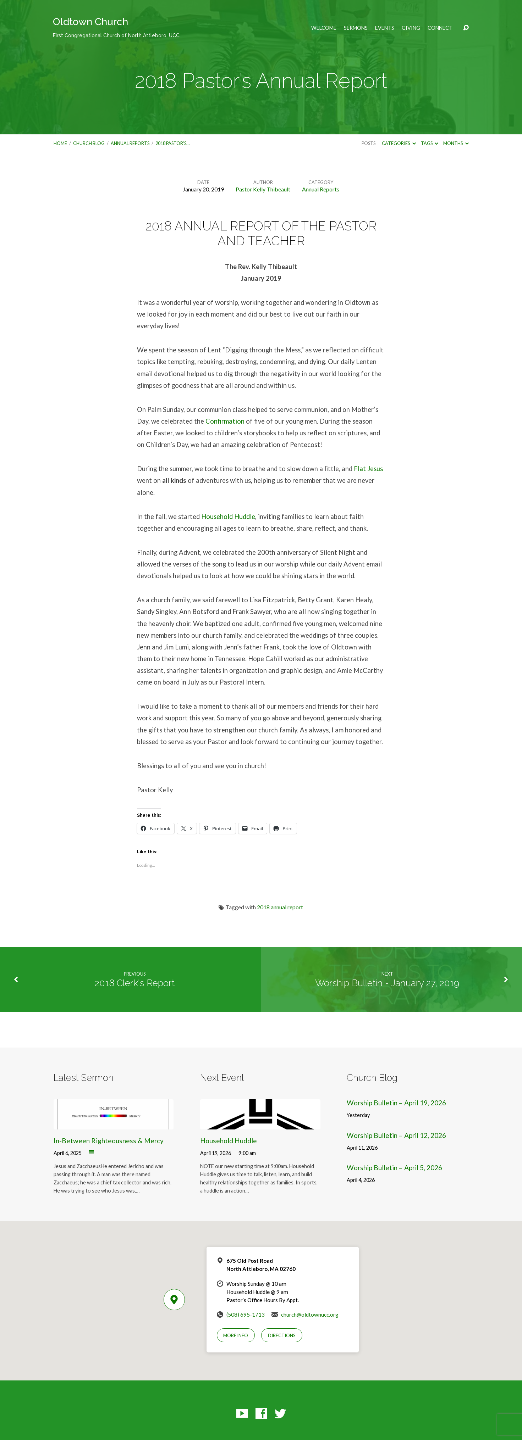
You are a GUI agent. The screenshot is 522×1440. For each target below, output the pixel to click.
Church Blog (89, 143)
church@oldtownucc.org (310, 1314)
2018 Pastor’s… (172, 143)
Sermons (356, 28)
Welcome (323, 28)
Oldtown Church (116, 27)
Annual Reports (130, 143)
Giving (411, 28)
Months (455, 143)
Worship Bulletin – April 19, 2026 (396, 1103)
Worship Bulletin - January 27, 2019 (387, 983)
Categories (399, 143)
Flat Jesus (368, 469)
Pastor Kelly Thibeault (263, 189)
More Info (235, 1335)
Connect (440, 28)
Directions (282, 1335)
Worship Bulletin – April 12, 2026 (396, 1135)
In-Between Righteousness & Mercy (109, 1141)
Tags (429, 143)
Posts (368, 143)
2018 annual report (280, 907)
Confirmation (224, 421)
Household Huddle (228, 516)
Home (60, 143)
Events (384, 28)
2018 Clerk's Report (135, 983)
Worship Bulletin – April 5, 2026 (394, 1167)
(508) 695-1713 (245, 1314)
